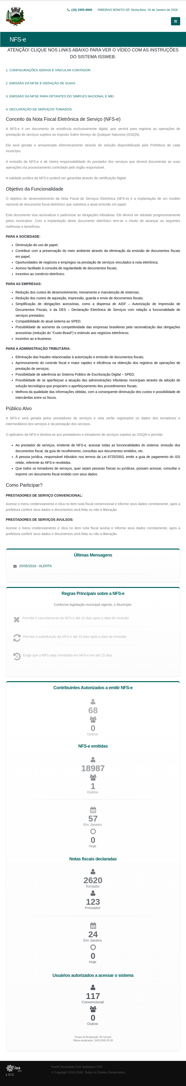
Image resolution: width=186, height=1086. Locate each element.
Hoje (92, 848)
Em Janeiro (93, 942)
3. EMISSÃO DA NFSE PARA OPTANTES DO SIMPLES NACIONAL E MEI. (60, 96)
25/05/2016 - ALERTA (35, 566)
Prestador (93, 910)
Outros (92, 736)
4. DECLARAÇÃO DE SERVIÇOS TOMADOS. (39, 109)
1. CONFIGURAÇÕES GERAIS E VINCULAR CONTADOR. (48, 70)
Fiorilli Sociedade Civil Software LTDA (76, 1067)
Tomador (92, 888)
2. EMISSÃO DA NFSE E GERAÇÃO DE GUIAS (40, 83)
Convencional (93, 1004)
